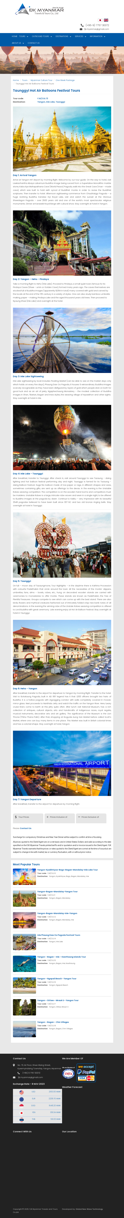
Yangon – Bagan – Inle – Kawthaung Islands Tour (61, 956)
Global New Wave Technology (89, 1209)
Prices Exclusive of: (90, 817)
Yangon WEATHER (86, 1102)
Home (14, 36)
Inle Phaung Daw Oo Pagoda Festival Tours (58, 935)
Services (80, 37)
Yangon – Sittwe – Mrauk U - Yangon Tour (58, 1000)
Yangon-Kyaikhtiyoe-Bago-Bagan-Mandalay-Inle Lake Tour (67, 869)
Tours (23, 37)
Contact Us (34, 43)
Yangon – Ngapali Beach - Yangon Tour (56, 978)
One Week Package (65, 80)
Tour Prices (24, 817)
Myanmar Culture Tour (41, 80)
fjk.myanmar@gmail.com (96, 29)
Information (97, 37)
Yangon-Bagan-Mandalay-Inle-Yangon (57, 913)
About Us (17, 43)
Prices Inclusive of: (59, 817)
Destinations (63, 37)
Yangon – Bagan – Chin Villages (53, 1022)
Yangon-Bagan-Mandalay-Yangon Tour (57, 891)
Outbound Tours (41, 37)
